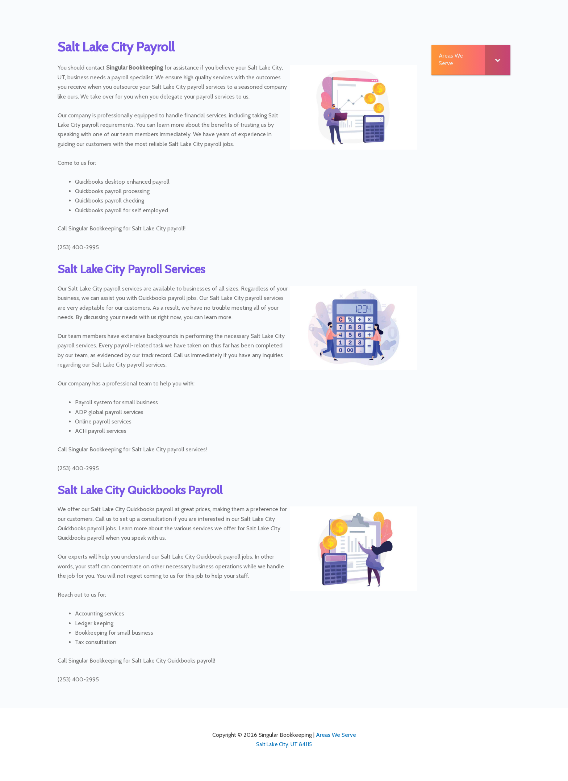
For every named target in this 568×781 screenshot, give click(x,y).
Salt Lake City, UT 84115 (284, 744)
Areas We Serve (336, 734)
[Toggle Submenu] (497, 60)
